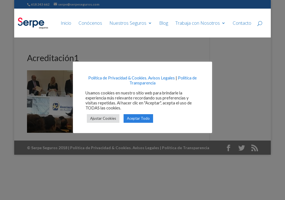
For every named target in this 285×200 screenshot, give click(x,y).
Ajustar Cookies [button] (103, 118)
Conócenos (90, 23)
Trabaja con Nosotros (197, 23)
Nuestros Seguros (127, 23)
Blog (163, 23)
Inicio (66, 23)
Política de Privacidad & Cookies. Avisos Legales (131, 78)
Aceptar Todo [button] (138, 118)
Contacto (242, 23)
